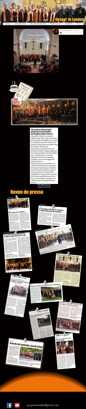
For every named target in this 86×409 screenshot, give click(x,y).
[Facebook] (9, 405)
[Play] (61, 33)
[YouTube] (17, 405)
